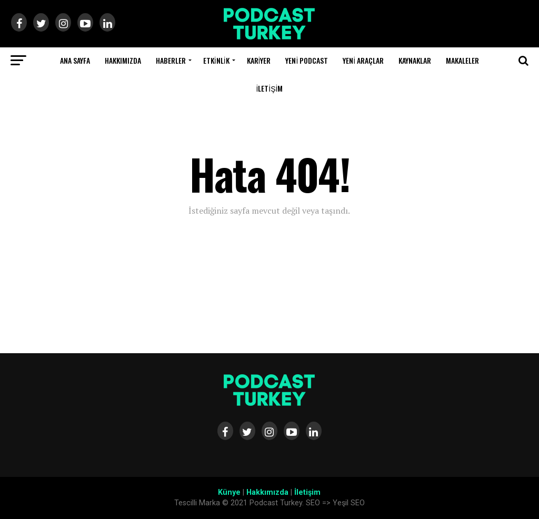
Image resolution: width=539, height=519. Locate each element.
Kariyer (259, 60)
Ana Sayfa (75, 60)
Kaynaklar (414, 60)
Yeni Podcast (306, 60)
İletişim (269, 88)
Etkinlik (216, 60)
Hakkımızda (123, 60)
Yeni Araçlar (363, 60)
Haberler (171, 60)
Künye (229, 492)
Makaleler (462, 60)
